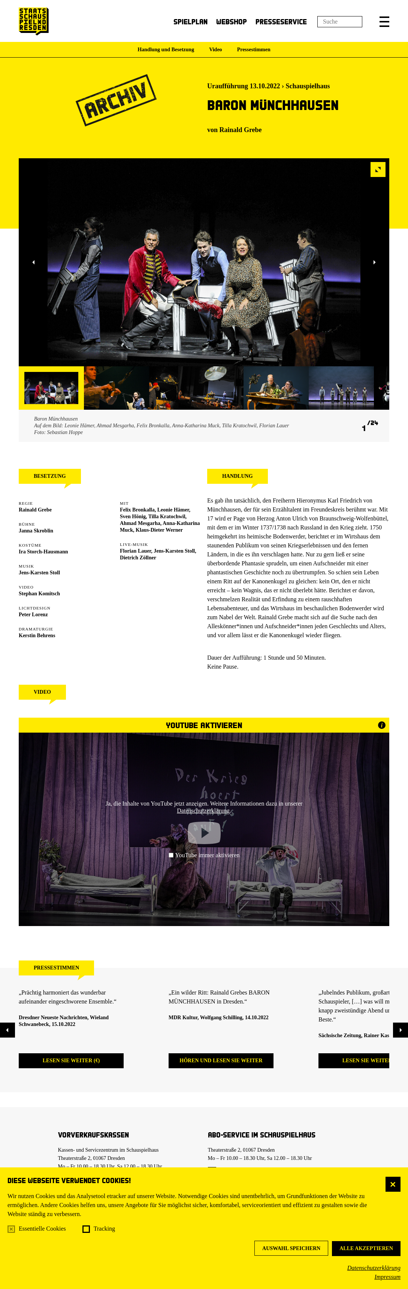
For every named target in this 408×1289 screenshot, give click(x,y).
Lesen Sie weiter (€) (71, 1060)
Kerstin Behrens (37, 635)
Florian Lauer (135, 551)
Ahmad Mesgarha (140, 523)
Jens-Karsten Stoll (39, 572)
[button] (384, 21)
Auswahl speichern (291, 1248)
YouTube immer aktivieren (204, 855)
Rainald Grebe (240, 130)
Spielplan (190, 21)
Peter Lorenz (33, 614)
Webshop (231, 21)
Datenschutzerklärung (374, 1268)
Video (215, 49)
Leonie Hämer (173, 510)
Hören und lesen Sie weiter (220, 1060)
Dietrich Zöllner (138, 557)
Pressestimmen (254, 49)
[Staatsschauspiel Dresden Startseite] (34, 21)
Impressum (387, 1277)
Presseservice (281, 21)
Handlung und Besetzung (165, 49)
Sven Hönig (133, 516)
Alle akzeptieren (366, 1248)
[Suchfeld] (339, 21)
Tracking (104, 1228)
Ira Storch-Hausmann (43, 552)
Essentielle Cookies (42, 1228)
